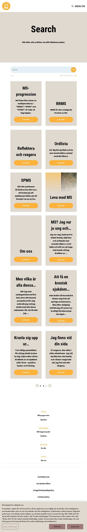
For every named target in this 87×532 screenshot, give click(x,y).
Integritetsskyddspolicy (43, 490)
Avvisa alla (75, 528)
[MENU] (81, 6)
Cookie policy (43, 497)
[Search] (43, 69)
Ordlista (43, 436)
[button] (73, 6)
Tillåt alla (57, 528)
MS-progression (43, 415)
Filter (12, 76)
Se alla (43, 448)
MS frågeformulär (43, 432)
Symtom (43, 420)
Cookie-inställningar (9, 528)
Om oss (43, 460)
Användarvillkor (43, 483)
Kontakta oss (43, 476)
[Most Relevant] (68, 76)
